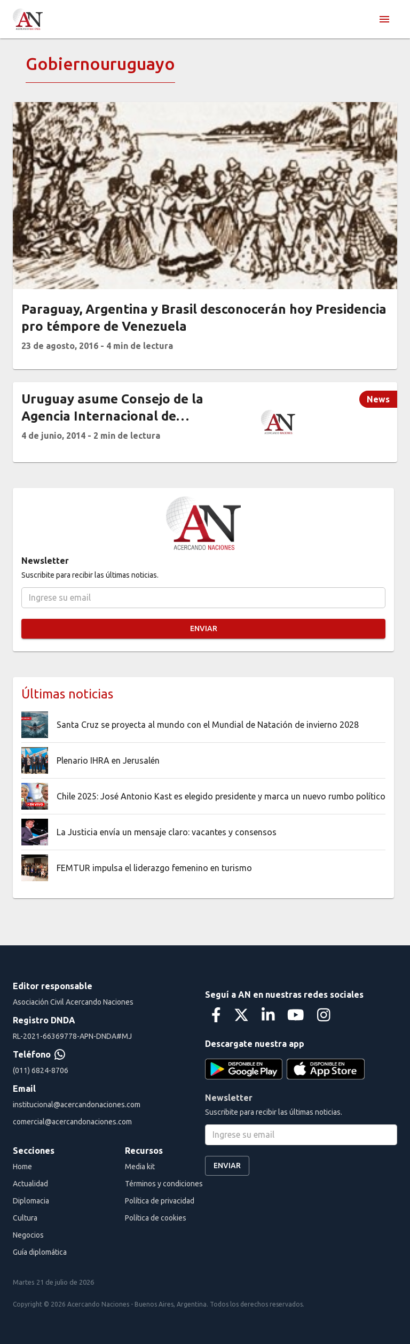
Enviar (203, 629)
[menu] (384, 19)
